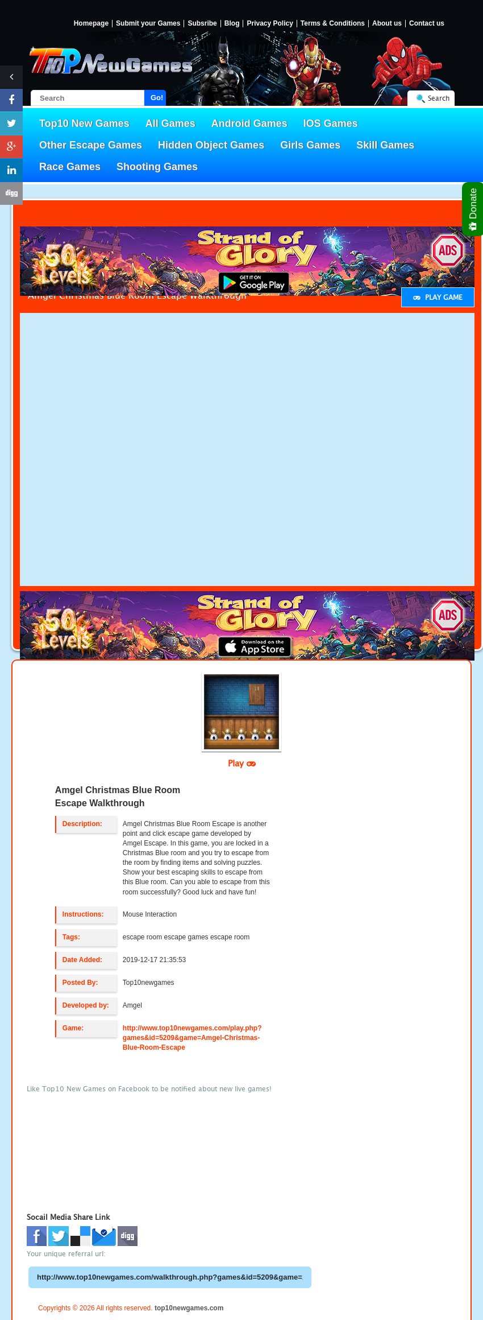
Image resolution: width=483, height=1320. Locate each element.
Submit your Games (148, 23)
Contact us (426, 23)
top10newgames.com (189, 1308)
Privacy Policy (270, 23)
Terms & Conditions (333, 23)
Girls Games (310, 145)
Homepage (91, 23)
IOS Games (330, 123)
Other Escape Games (90, 145)
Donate (473, 209)
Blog (232, 23)
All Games (170, 123)
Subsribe (202, 23)
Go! (157, 97)
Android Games (249, 123)
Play (242, 763)
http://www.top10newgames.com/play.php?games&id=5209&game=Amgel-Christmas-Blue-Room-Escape (192, 1037)
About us (387, 23)
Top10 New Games (84, 123)
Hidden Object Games (211, 145)
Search (438, 98)
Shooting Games (157, 166)
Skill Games (385, 145)
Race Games (70, 166)
